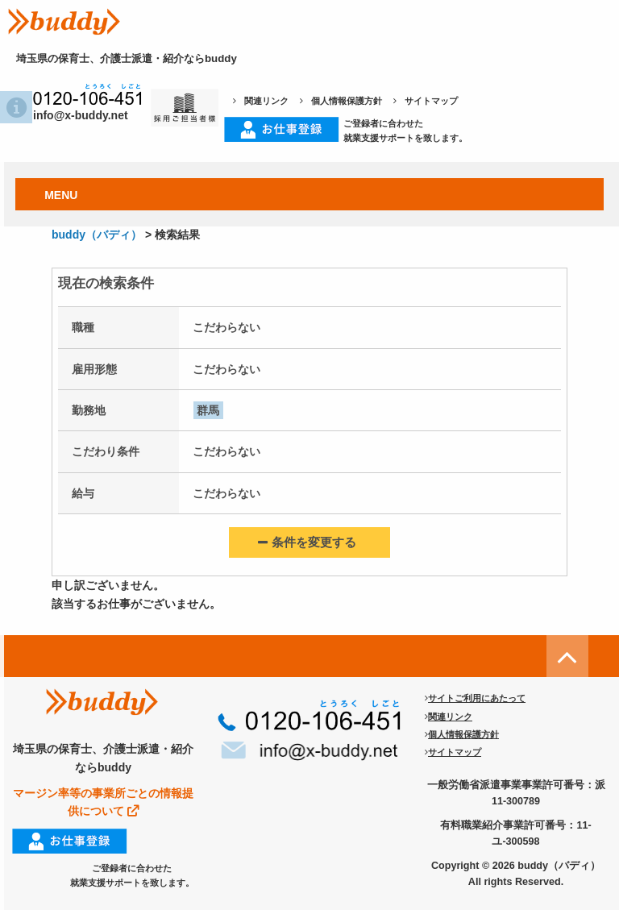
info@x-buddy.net (71, 115)
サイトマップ (425, 101)
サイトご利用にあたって (475, 698)
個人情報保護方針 (341, 101)
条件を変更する (307, 542)
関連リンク (261, 101)
